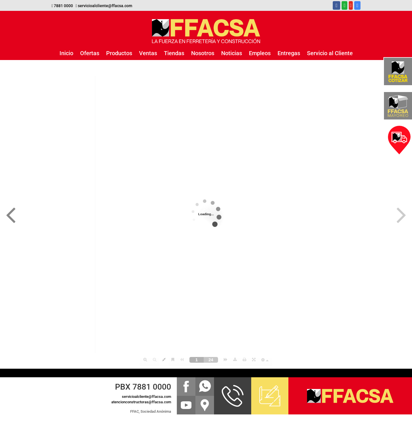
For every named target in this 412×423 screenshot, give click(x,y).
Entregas (289, 53)
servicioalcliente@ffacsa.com (105, 5)
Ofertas (89, 53)
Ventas (148, 53)
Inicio (66, 53)
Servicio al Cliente (330, 53)
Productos (119, 53)
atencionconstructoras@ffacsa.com (141, 402)
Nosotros (202, 53)
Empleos (260, 53)
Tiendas (174, 53)
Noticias (231, 53)
